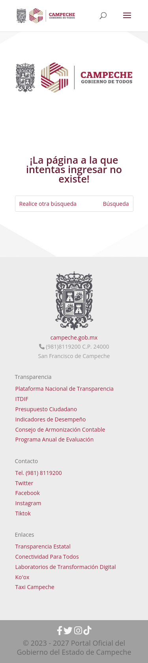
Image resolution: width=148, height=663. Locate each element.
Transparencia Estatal (43, 546)
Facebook (27, 493)
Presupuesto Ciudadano (46, 409)
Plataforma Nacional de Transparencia (64, 388)
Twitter (24, 483)
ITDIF (21, 399)
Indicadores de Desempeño (50, 419)
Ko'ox (22, 577)
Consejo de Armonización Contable (60, 429)
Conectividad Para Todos (47, 556)
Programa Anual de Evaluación (54, 439)
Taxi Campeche (34, 587)
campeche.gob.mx (74, 337)
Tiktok (23, 513)
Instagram (28, 503)
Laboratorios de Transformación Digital (65, 567)
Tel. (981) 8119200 (38, 472)
